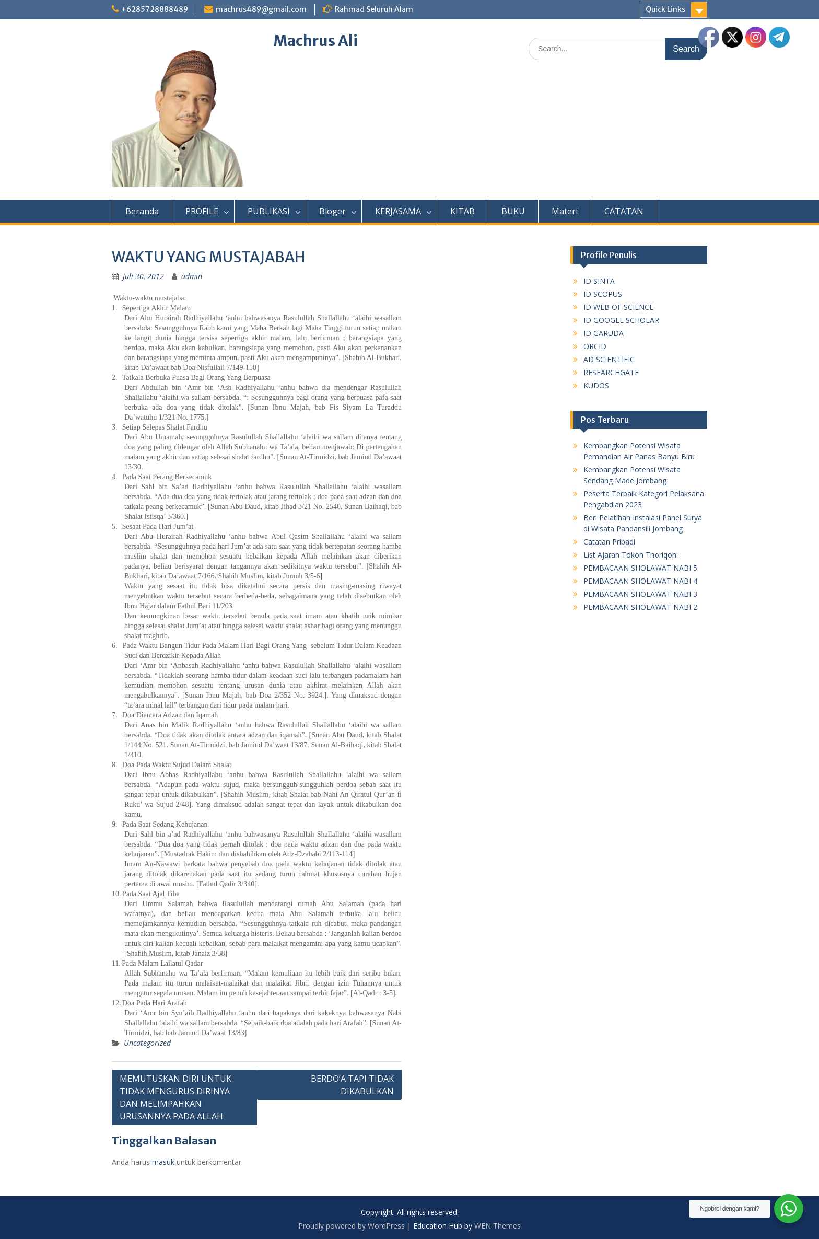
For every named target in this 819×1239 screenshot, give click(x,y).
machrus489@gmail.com (261, 9)
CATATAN (624, 211)
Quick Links (665, 9)
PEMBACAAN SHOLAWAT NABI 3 (640, 594)
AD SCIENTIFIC (609, 359)
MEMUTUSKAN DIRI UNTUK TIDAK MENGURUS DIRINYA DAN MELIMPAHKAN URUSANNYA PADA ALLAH (175, 1097)
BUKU (513, 211)
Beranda (142, 211)
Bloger (332, 211)
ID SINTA (599, 281)
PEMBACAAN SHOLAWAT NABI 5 (640, 568)
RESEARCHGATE (611, 372)
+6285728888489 (154, 9)
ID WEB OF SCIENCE (618, 307)
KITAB (462, 211)
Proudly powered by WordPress (351, 1226)
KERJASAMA (398, 211)
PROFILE (201, 211)
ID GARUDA (603, 333)
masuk (163, 1162)
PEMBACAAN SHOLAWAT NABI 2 (640, 607)
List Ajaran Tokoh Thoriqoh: (630, 555)
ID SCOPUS (602, 294)
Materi (565, 211)
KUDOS (596, 385)
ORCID (594, 346)
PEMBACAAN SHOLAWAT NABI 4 (640, 581)
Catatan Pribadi (609, 542)
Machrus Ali (316, 40)
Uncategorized (147, 1043)
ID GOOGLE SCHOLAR (621, 320)
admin (191, 276)
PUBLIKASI (269, 211)
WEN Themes (497, 1226)
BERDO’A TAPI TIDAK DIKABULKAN (352, 1085)
